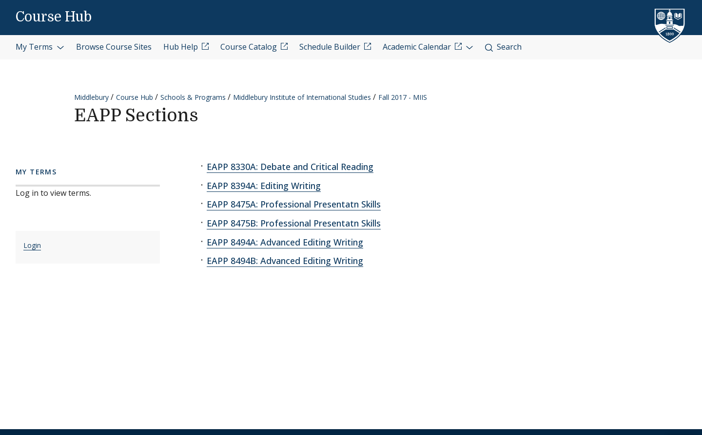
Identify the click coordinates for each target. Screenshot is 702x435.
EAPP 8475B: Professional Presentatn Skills (294, 223)
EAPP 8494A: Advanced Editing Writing (285, 242)
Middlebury (91, 97)
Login (32, 245)
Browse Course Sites (114, 46)
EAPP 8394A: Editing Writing (264, 185)
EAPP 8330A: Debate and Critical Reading (290, 166)
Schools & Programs (193, 97)
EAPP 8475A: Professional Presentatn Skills (294, 204)
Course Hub (54, 17)
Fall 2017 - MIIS (402, 97)
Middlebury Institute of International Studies (302, 97)
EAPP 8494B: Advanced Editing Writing (285, 260)
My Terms (40, 46)
